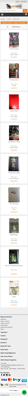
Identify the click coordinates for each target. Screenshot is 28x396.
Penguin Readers (14, 54)
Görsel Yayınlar (14, 116)
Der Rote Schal (14, 204)
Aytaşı (14, 296)
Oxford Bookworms (14, 178)
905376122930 (21, 368)
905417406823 (12, 368)
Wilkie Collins (14, 53)
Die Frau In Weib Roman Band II (14, 266)
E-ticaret (11, 390)
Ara (25, 11)
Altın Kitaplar (14, 240)
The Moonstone (14, 49)
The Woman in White (14, 173)
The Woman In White (14, 142)
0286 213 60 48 (4, 368)
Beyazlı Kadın (14, 111)
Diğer (14, 209)
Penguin (14, 85)
